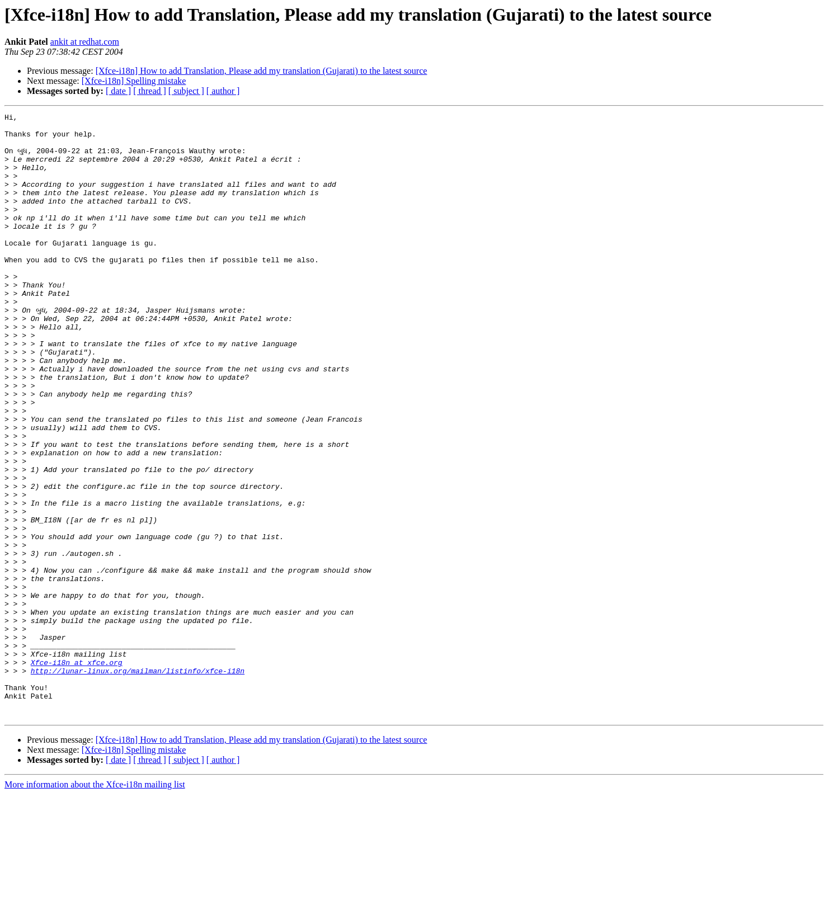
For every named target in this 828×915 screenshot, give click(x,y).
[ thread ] (149, 91)
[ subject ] (186, 91)
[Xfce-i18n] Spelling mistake (134, 81)
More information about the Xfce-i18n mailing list (94, 905)
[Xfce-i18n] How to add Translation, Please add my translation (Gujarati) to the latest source (261, 71)
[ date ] (118, 91)
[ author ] (223, 91)
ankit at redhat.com (84, 41)
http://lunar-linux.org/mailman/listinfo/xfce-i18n (137, 783)
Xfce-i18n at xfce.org (77, 773)
